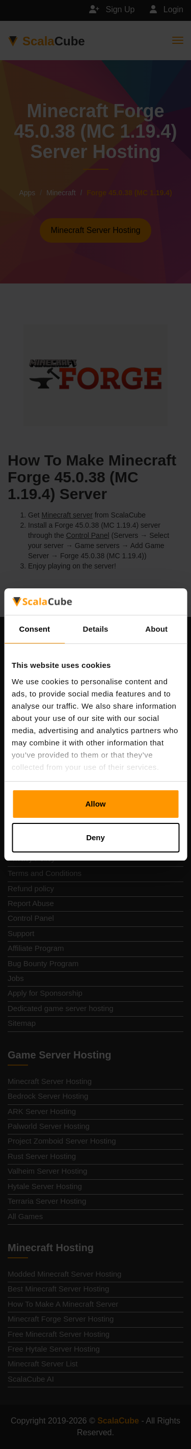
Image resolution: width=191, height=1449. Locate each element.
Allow (96, 803)
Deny (95, 837)
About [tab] (156, 629)
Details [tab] (95, 629)
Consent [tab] (34, 629)
